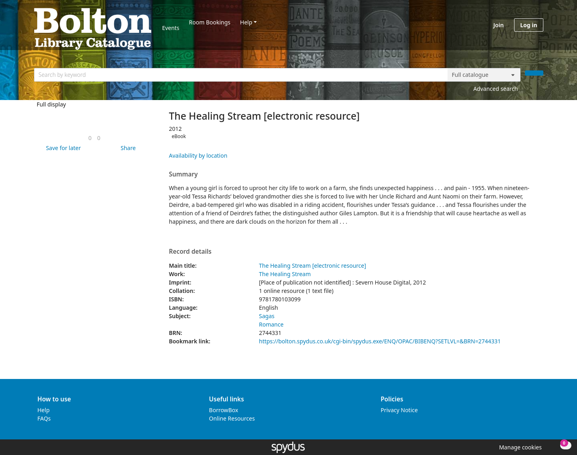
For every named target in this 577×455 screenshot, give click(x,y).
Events (170, 28)
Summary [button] (183, 174)
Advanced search (495, 88)
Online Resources (232, 418)
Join (498, 25)
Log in (528, 25)
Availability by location (198, 155)
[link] (89, 138)
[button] (62, 148)
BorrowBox (223, 410)
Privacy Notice (399, 410)
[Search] (534, 73)
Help (246, 22)
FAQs (43, 418)
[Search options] (484, 75)
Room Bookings (209, 22)
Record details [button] (190, 251)
